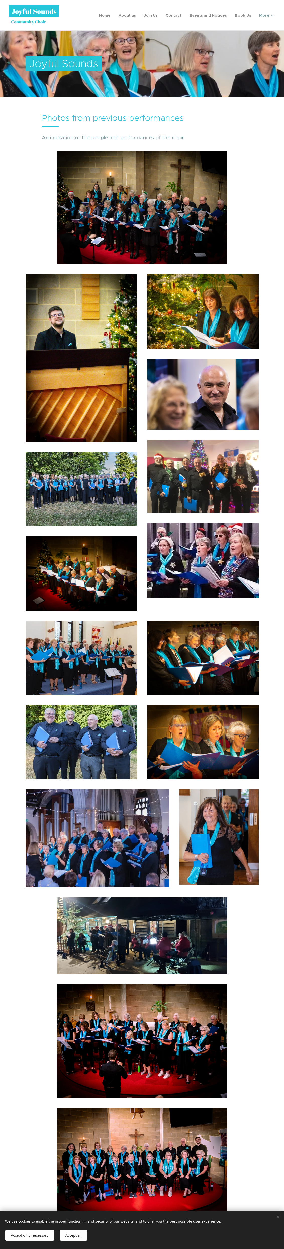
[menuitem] (106, 15)
